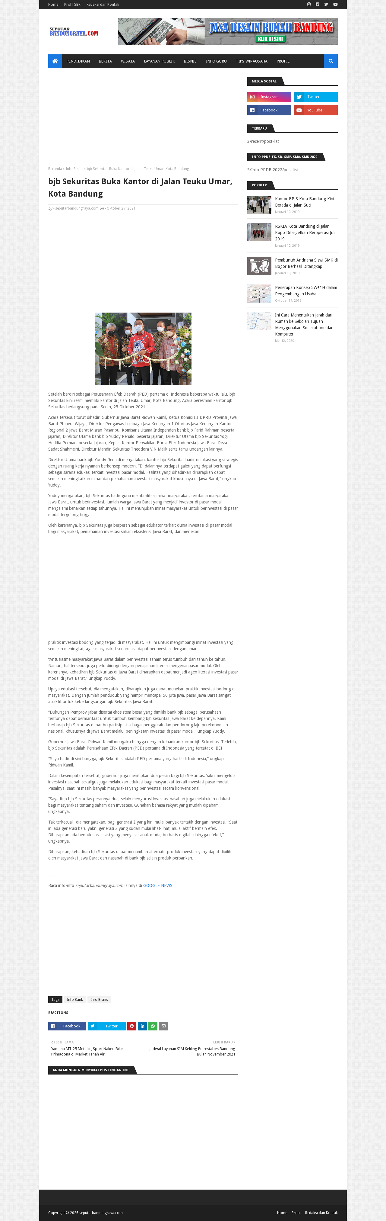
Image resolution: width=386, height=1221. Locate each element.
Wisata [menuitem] (128, 61)
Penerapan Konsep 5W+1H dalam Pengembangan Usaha (306, 290)
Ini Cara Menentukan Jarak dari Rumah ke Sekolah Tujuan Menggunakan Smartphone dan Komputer (304, 324)
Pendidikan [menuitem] (78, 61)
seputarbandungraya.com (77, 208)
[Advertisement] (143, 119)
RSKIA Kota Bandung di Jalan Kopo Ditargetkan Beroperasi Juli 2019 (305, 232)
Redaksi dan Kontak (103, 4)
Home (53, 4)
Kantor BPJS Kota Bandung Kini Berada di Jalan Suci (304, 201)
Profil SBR (72, 4)
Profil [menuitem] (283, 61)
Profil (296, 1213)
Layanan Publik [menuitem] (159, 61)
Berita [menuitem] (105, 61)
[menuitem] (55, 61)
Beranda (55, 169)
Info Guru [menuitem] (216, 61)
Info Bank (75, 1000)
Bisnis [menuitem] (190, 61)
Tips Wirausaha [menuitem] (251, 61)
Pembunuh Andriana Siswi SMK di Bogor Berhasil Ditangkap (306, 263)
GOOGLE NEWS (157, 885)
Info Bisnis (74, 169)
